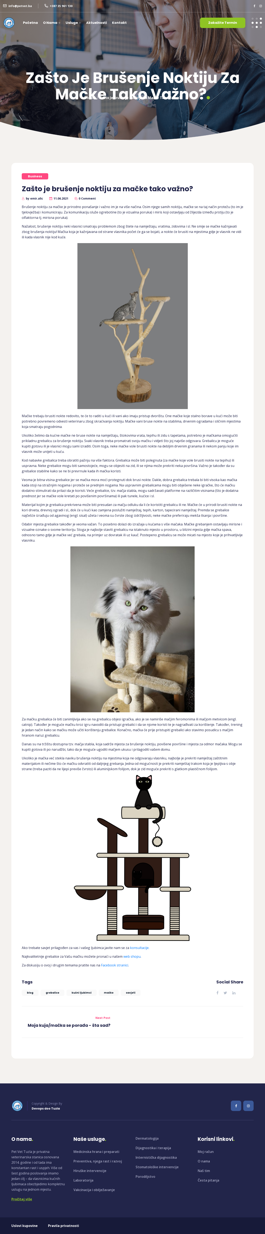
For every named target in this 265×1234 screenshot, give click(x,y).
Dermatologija (147, 1138)
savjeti (130, 992)
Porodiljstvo (145, 1176)
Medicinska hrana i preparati (96, 1151)
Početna (30, 22)
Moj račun (206, 1151)
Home (89, 96)
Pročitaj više (21, 1199)
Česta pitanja (208, 1180)
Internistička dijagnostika (156, 1157)
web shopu (132, 956)
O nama (50, 22)
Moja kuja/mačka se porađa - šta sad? (69, 1025)
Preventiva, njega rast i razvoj (97, 1161)
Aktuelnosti (96, 22)
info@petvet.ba (20, 6)
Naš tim (204, 1170)
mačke (108, 992)
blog (30, 992)
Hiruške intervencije (89, 1170)
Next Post (102, 1018)
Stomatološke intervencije (157, 1167)
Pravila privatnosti (63, 1225)
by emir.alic (34, 198)
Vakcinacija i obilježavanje (94, 1190)
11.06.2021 (60, 198)
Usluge (72, 22)
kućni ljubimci (82, 992)
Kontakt (119, 22)
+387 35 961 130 (61, 6)
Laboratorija (83, 1180)
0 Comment (87, 198)
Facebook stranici (114, 965)
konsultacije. (140, 947)
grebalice (52, 992)
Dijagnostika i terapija (153, 1148)
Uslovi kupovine (24, 1225)
